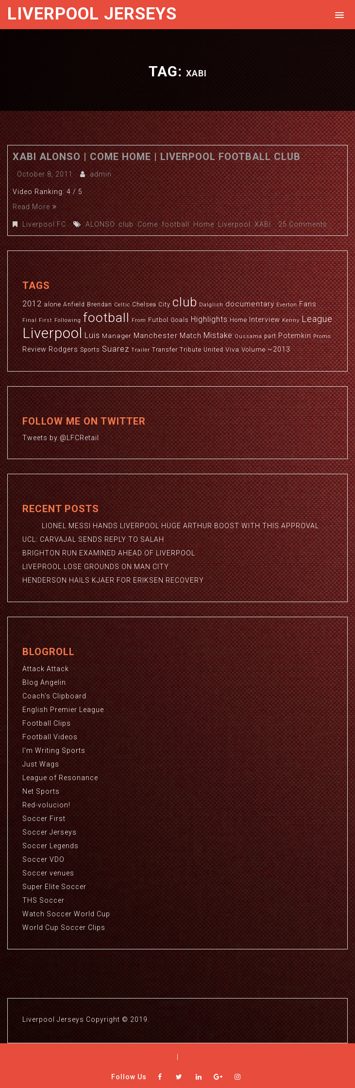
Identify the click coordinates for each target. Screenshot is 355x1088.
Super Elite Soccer (54, 887)
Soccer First (44, 818)
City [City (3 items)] (164, 304)
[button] (338, 14)
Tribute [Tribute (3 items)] (191, 349)
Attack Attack (45, 669)
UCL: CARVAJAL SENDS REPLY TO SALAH (93, 539)
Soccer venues (48, 873)
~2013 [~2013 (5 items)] (279, 349)
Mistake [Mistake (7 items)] (218, 335)
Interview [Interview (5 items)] (264, 319)
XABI (262, 224)
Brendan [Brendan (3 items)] (99, 304)
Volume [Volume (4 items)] (253, 349)
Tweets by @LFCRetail (60, 438)
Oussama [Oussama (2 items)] (248, 336)
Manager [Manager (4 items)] (117, 335)
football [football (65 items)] (106, 317)
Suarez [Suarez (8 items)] (115, 349)
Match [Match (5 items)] (191, 335)
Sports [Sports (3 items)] (90, 349)
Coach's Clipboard (54, 696)
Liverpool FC (44, 224)
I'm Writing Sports (53, 750)
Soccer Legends (50, 846)
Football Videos (50, 737)
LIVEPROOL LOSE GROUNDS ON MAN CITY (95, 567)
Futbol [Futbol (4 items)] (158, 319)
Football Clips (46, 723)
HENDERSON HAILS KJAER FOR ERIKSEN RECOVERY (113, 580)
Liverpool (234, 224)
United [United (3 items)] (213, 349)
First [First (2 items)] (45, 320)
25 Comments (302, 224)
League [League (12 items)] (317, 319)
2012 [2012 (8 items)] (32, 303)
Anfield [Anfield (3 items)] (74, 304)
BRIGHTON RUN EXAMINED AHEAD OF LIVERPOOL (108, 553)
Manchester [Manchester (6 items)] (156, 335)
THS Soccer (43, 900)
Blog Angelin (44, 682)
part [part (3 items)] (270, 336)
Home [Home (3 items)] (238, 320)
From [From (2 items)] (139, 320)
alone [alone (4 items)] (52, 304)
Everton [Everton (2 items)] (286, 305)
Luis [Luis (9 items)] (92, 335)
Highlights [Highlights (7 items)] (209, 319)
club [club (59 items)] (184, 302)
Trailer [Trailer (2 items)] (140, 350)
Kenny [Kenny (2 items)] (291, 320)
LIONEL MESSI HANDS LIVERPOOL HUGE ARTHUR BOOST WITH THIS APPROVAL (170, 526)
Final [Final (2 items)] (29, 320)
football (175, 224)
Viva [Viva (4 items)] (232, 349)
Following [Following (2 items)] (67, 320)
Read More (35, 207)
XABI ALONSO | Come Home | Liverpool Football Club (157, 156)
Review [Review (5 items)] (34, 349)
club (126, 224)
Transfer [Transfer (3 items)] (165, 349)
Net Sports (41, 791)
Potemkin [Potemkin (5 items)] (294, 335)
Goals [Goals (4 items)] (179, 319)
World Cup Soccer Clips (63, 927)
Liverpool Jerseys (92, 14)
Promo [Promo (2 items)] (322, 336)
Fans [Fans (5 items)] (308, 304)
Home (203, 224)
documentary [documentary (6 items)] (249, 304)
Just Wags (40, 764)
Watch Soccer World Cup (66, 914)
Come (147, 224)
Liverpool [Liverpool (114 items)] (52, 333)
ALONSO (100, 224)
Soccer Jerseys (49, 832)
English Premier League (63, 709)
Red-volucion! (46, 805)
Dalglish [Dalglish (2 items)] (211, 305)
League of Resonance (60, 778)
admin (101, 174)
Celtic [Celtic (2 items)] (122, 305)
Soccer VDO (43, 859)
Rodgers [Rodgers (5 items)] (63, 349)
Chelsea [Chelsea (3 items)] (144, 304)
